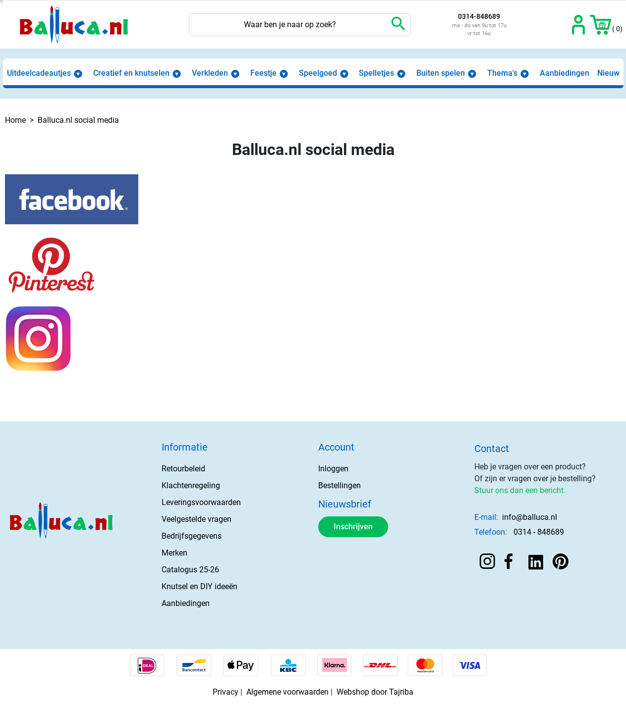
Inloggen (333, 468)
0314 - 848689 (538, 532)
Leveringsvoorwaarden (201, 502)
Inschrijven (353, 526)
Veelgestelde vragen (196, 519)
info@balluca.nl (529, 517)
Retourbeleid (183, 468)
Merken (174, 552)
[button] (600, 25)
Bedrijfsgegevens (192, 536)
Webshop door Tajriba (375, 692)
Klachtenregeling (191, 485)
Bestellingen (339, 485)
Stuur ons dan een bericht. (520, 490)
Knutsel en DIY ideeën (199, 586)
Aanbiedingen (186, 603)
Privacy (225, 692)
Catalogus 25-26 (190, 569)
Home (15, 120)
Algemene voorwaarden (287, 692)
